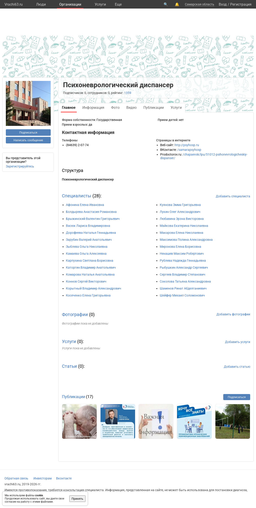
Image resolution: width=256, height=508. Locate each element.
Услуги (100, 4)
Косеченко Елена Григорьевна (88, 295)
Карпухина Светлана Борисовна (89, 260)
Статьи (69, 366)
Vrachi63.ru (13, 4)
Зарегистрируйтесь (20, 166)
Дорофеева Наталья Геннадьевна (91, 232)
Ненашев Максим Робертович (182, 253)
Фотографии (75, 314)
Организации (70, 4)
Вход (223, 4)
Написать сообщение (28, 140)
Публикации (73, 396)
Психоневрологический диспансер (88, 179)
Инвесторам (42, 478)
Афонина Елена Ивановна (85, 205)
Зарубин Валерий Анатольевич (89, 239)
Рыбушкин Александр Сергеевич (184, 267)
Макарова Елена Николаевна (181, 232)
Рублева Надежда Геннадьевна (183, 260)
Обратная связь (16, 478)
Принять (77, 498)
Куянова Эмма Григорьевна (180, 205)
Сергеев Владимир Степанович (182, 274)
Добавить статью (237, 366)
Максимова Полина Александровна (186, 239)
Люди (41, 4)
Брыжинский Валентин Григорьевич (93, 219)
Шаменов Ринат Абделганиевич (183, 288)
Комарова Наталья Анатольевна (90, 274)
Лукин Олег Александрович (180, 212)
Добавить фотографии (233, 314)
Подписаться (28, 132)
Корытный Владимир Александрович (93, 288)
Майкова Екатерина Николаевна (184, 225)
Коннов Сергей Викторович (86, 281)
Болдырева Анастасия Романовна (91, 212)
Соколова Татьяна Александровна (185, 281)
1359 (127, 93)
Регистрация (241, 4)
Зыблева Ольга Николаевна (86, 246)
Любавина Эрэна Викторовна (182, 219)
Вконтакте (64, 478)
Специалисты (76, 195)
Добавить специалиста (233, 196)
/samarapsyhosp (189, 150)
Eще (118, 4)
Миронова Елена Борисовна (180, 246)
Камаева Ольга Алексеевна (86, 253)
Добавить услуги (237, 342)
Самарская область (199, 4)
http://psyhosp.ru (187, 145)
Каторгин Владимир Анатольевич (91, 267)
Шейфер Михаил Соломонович (182, 295)
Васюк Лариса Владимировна (88, 225)
